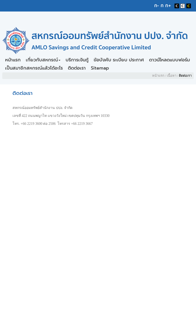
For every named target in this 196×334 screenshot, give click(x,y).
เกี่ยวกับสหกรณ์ (43, 60)
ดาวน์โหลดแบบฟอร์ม (169, 60)
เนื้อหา (171, 75)
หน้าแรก (13, 60)
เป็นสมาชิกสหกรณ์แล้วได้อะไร (34, 68)
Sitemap (100, 68)
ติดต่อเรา (77, 68)
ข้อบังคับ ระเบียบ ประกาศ (119, 60)
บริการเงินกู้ (77, 60)
